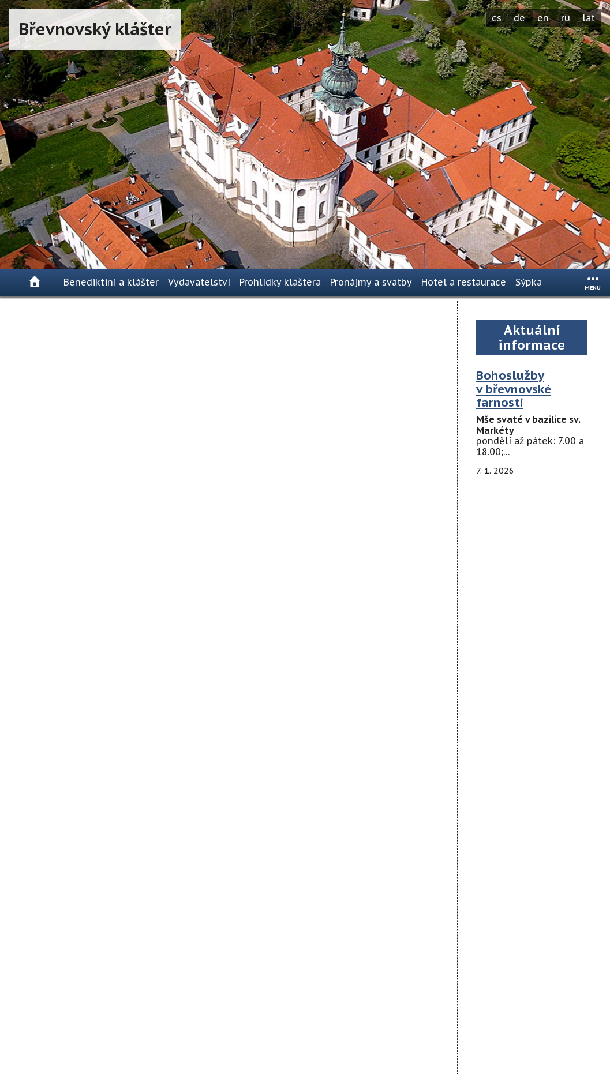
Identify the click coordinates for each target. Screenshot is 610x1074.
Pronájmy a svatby (371, 282)
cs (497, 18)
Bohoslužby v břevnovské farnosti (513, 389)
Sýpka (528, 282)
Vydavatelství (199, 282)
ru (565, 18)
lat (588, 18)
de (519, 18)
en (543, 18)
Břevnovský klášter (94, 29)
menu (593, 287)
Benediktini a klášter (111, 282)
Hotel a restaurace (463, 282)
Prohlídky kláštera (280, 282)
